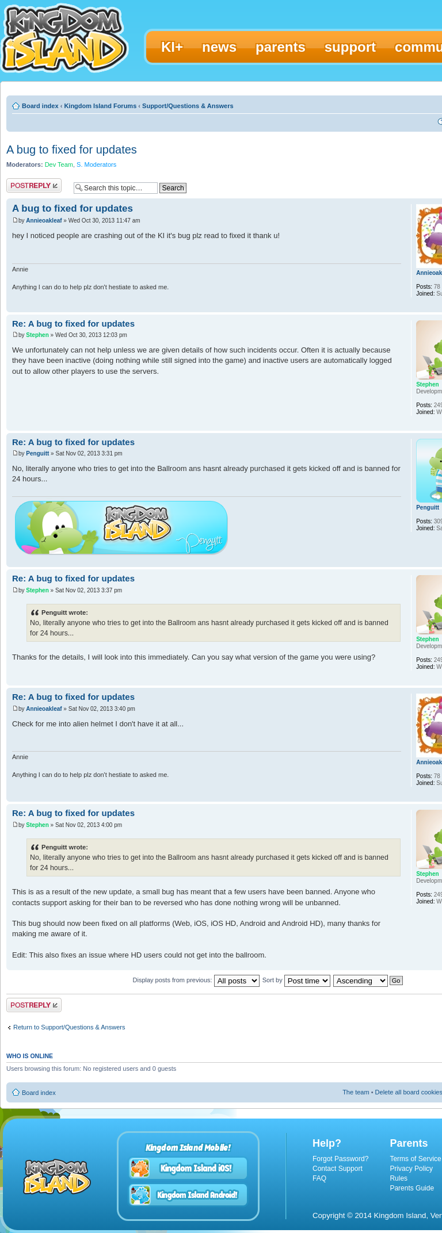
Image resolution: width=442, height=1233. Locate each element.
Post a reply (34, 185)
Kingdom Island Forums (100, 105)
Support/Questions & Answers (188, 105)
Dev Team (59, 164)
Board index (40, 105)
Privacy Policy (411, 1169)
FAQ (319, 1178)
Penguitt (37, 453)
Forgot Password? (340, 1159)
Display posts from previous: (196, 980)
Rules (398, 1178)
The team (355, 1092)
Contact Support (338, 1169)
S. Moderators (96, 164)
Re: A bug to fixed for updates (73, 323)
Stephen (37, 335)
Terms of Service (415, 1159)
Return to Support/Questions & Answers (69, 1027)
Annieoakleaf (44, 220)
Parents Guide (412, 1188)
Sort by (296, 980)
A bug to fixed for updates (71, 149)
